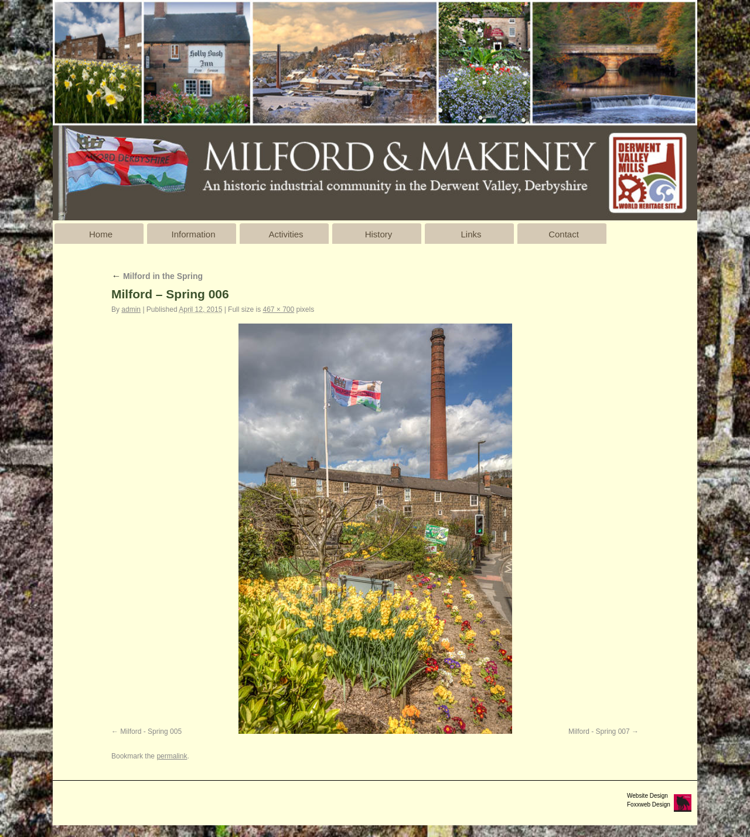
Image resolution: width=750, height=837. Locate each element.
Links (471, 234)
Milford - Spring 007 (599, 731)
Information (193, 234)
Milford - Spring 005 (151, 731)
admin (131, 309)
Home (100, 234)
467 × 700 (278, 309)
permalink (171, 756)
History (379, 234)
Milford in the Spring (157, 276)
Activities (285, 234)
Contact (563, 234)
